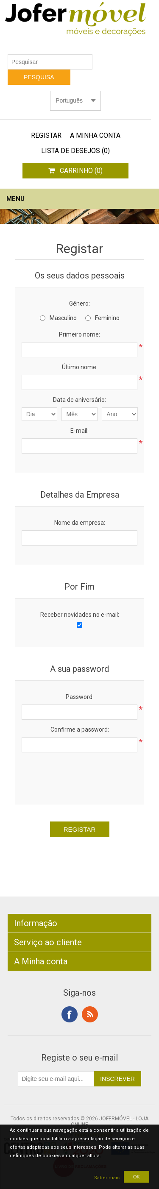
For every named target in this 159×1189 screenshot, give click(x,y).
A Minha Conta (95, 135)
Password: (80, 696)
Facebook (69, 1014)
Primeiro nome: (79, 334)
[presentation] (86, 775)
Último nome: (80, 367)
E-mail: (79, 430)
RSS (90, 1014)
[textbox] (50, 62)
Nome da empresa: (79, 522)
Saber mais (107, 1178)
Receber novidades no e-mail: (79, 614)
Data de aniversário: (79, 399)
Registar (46, 135)
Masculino (63, 318)
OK (136, 1176)
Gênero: (79, 303)
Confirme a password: (79, 729)
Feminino (107, 318)
